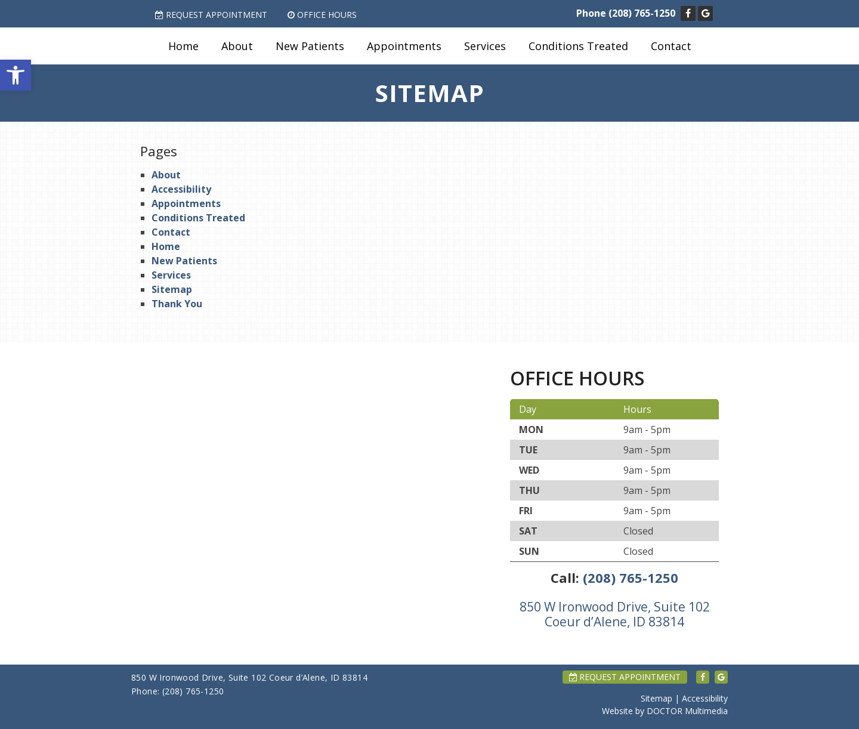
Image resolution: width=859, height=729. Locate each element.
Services (485, 46)
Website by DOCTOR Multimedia (665, 710)
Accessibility (181, 189)
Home (183, 46)
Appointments (404, 46)
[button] (15, 75)
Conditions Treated (578, 46)
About (237, 46)
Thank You (177, 303)
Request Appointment (211, 14)
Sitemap (172, 289)
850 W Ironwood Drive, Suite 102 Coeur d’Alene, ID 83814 (615, 614)
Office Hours (322, 14)
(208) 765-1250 (641, 13)
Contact (671, 46)
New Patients (310, 46)
